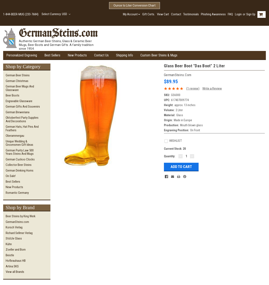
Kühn (9, 244)
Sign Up (250, 14)
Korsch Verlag (14, 227)
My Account (131, 14)
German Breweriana (17, 112)
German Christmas (17, 81)
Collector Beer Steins (19, 165)
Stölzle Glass (14, 238)
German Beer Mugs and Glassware (20, 88)
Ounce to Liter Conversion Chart (134, 5)
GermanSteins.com (17, 222)
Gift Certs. (148, 14)
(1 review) (192, 88)
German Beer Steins (18, 75)
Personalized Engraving (21, 55)
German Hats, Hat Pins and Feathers (22, 128)
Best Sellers (52, 55)
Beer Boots (12, 95)
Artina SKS (12, 266)
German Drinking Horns (19, 170)
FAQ (230, 14)
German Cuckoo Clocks (20, 159)
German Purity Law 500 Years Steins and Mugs (20, 152)
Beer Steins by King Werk (21, 216)
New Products (77, 55)
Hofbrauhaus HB (16, 261)
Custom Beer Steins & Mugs (158, 55)
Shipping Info (124, 55)
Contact (176, 14)
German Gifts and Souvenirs (23, 106)
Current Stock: (175, 148)
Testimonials (191, 14)
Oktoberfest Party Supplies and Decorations (22, 119)
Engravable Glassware (19, 101)
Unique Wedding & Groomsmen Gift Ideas (19, 143)
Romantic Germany (17, 193)
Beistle (10, 255)
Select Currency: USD (56, 14)
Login (238, 14)
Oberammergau (15, 136)
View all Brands (15, 272)
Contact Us (101, 55)
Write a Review (212, 88)
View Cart (163, 14)
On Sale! (11, 176)
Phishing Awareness (213, 14)
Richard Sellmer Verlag (19, 233)
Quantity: (169, 156)
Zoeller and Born (16, 249)
